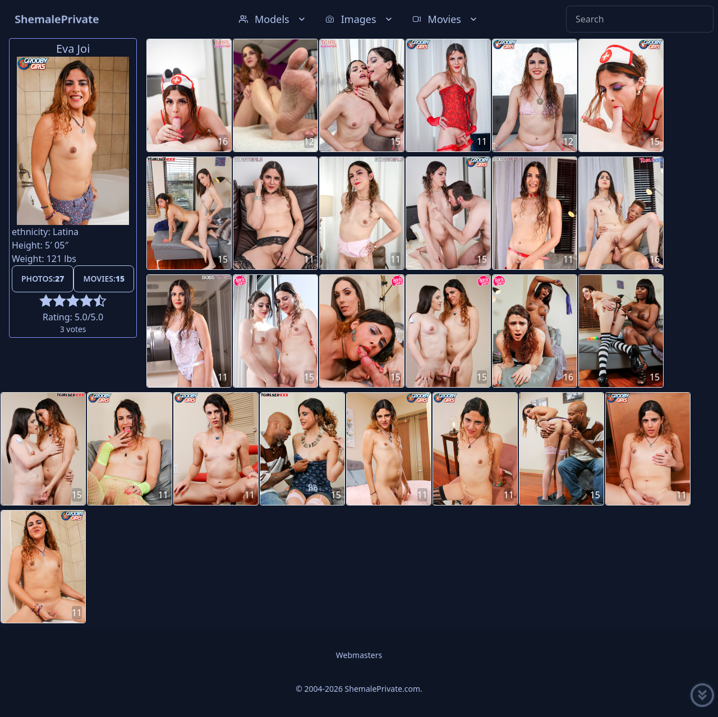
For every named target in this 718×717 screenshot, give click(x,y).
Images (359, 19)
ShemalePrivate (57, 18)
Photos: (42, 278)
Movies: (104, 278)
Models (273, 19)
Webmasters (359, 655)
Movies (445, 19)
